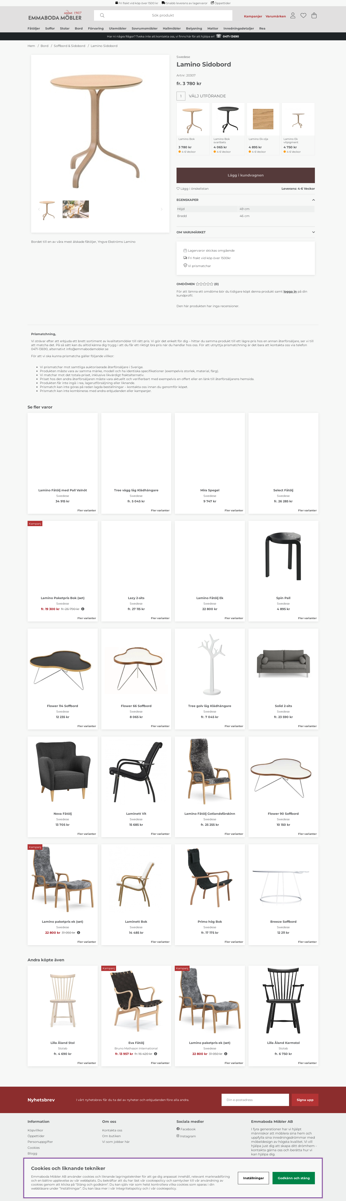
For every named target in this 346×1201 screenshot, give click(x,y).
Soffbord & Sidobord (69, 46)
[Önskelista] (303, 15)
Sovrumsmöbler (145, 28)
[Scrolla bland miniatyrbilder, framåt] (161, 209)
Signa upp (305, 1100)
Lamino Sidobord (104, 46)
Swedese (183, 57)
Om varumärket (191, 232)
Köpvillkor (35, 1130)
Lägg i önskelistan (193, 189)
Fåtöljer (34, 28)
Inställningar (253, 1178)
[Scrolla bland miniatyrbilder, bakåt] (39, 209)
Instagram (188, 1136)
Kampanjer (253, 16)
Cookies (34, 1148)
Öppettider (221, 3)
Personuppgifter (40, 1142)
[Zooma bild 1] (100, 123)
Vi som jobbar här (116, 1142)
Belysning (194, 28)
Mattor (212, 28)
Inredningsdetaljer (239, 28)
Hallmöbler (172, 28)
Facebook (188, 1129)
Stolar (65, 28)
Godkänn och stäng (294, 1178)
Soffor (50, 28)
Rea (262, 28)
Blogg (32, 1153)
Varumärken (276, 16)
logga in (290, 291)
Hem (31, 46)
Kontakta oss (112, 1130)
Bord (79, 28)
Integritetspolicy (129, 1188)
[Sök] (163, 15)
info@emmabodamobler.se (87, 349)
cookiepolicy (166, 1188)
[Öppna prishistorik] (82, 609)
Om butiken (111, 1136)
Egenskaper (187, 200)
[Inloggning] (293, 15)
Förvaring (96, 28)
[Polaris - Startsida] (55, 15)
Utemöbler (117, 28)
